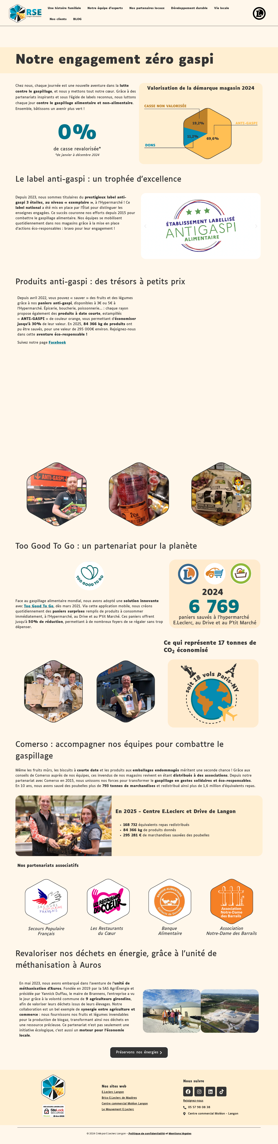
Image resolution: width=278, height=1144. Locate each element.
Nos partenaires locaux (146, 8)
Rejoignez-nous (193, 1100)
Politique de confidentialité (146, 1133)
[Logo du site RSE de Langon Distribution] (53, 1087)
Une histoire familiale (64, 8)
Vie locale (221, 8)
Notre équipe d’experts (105, 8)
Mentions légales (180, 1133)
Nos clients (58, 19)
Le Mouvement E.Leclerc (118, 1109)
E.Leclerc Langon (113, 1092)
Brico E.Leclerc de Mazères (119, 1098)
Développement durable (189, 8)
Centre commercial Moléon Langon (125, 1103)
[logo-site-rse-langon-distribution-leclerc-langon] (25, 13)
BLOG (77, 19)
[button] (145, 226)
